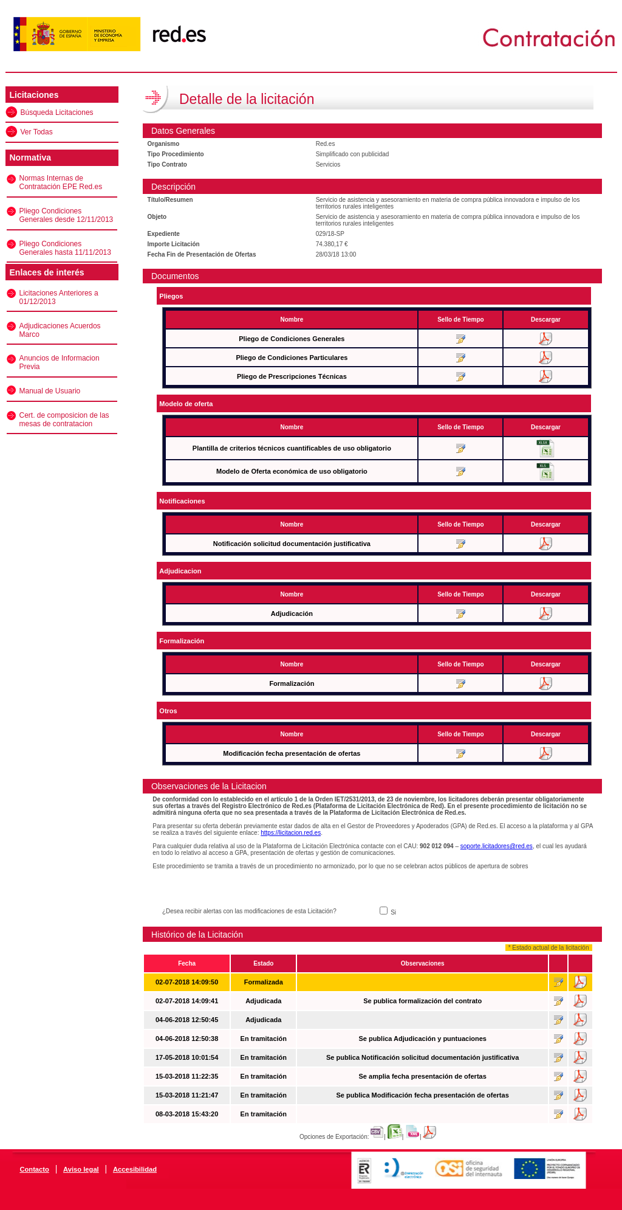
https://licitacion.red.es (291, 832)
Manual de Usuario (50, 391)
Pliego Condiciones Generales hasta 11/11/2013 (65, 248)
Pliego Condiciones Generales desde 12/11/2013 (66, 215)
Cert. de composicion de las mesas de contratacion (64, 419)
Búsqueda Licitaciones (57, 112)
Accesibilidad (135, 1169)
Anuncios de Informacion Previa (59, 362)
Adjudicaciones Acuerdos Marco (60, 330)
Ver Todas (37, 132)
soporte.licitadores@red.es (496, 846)
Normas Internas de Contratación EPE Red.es (61, 182)
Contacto (34, 1169)
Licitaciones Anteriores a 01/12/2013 (58, 297)
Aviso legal (81, 1169)
